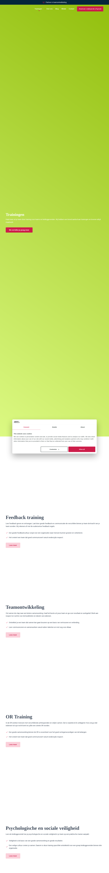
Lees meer (13, 545)
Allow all (82, 449)
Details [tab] (54, 427)
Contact (71, 9)
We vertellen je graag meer (19, 230)
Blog (57, 9)
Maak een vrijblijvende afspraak (90, 9)
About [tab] (83, 427)
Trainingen (38, 9)
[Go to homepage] (15, 9)
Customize (54, 449)
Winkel (63, 9)
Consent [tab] (26, 427)
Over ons (49, 9)
